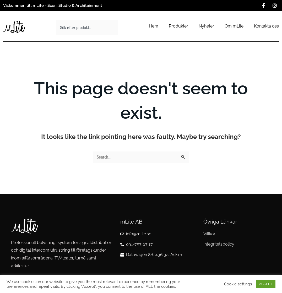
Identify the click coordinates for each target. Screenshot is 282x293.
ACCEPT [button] (265, 284)
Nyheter (206, 26)
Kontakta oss (266, 26)
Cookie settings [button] (238, 284)
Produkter (178, 26)
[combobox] (87, 27)
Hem (153, 26)
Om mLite (234, 26)
